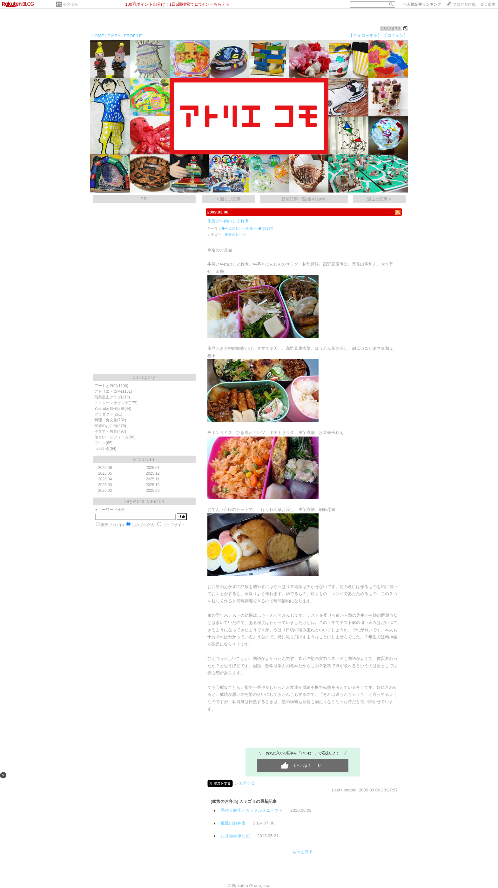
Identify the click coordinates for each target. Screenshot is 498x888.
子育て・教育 (105, 431)
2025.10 (152, 485)
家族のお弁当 (105, 426)
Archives (144, 459)
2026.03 (105, 485)
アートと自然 (105, 385)
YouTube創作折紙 (109, 408)
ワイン (100, 443)
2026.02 (105, 490)
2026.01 (152, 467)
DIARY (114, 35)
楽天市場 (487, 4)
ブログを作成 (464, 4)
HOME (97, 35)
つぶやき (102, 448)
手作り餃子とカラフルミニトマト (252, 810)
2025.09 (152, 490)
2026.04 (105, 479)
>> (421, 4)
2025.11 (152, 479)
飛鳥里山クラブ (107, 397)
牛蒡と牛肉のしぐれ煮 (228, 221)
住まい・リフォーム (111, 437)
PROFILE (133, 35)
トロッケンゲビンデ (111, 403)
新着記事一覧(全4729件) (304, 199)
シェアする (244, 783)
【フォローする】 (365, 35)
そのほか (70, 4)
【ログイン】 (395, 35)
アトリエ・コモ (107, 391)
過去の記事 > (379, 199)
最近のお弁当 (233, 823)
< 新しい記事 (229, 199)
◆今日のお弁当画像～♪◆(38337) (247, 228)
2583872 (390, 28)
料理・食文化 (105, 420)
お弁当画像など (235, 835)
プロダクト (103, 414)
